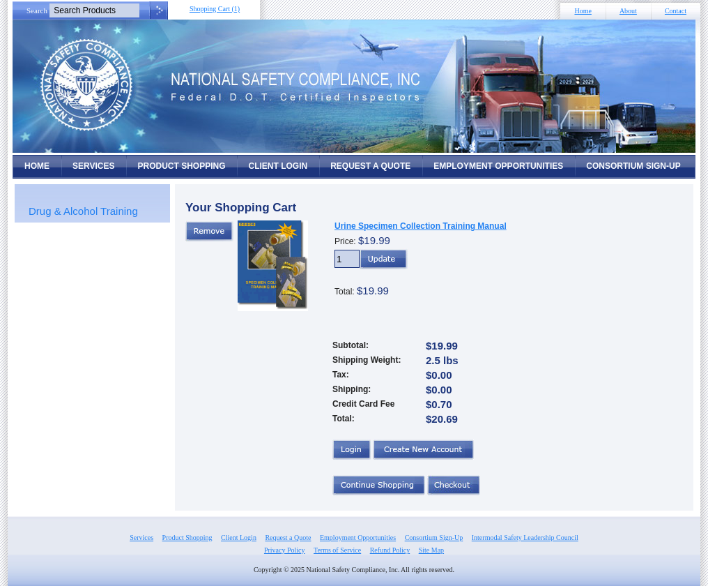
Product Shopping (181, 166)
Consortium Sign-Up (633, 166)
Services (93, 166)
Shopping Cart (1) (215, 9)
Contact (675, 11)
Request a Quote (370, 166)
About (628, 11)
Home (582, 11)
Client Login (277, 166)
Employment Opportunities (498, 166)
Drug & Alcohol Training (83, 211)
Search (36, 10)
